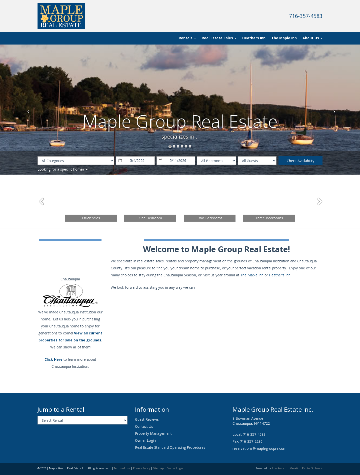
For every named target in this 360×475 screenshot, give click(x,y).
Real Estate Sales (219, 38)
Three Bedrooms (269, 218)
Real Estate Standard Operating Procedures (170, 447)
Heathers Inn (254, 38)
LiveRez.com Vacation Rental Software (297, 468)
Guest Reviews (147, 419)
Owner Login (145, 440)
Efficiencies (91, 218)
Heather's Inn (279, 275)
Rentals (187, 38)
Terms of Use (122, 468)
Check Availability (300, 160)
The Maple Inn (284, 38)
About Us (312, 38)
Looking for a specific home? (63, 169)
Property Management (153, 433)
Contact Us (144, 426)
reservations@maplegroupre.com (259, 448)
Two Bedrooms (209, 218)
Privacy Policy (141, 468)
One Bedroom (150, 218)
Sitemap (158, 468)
